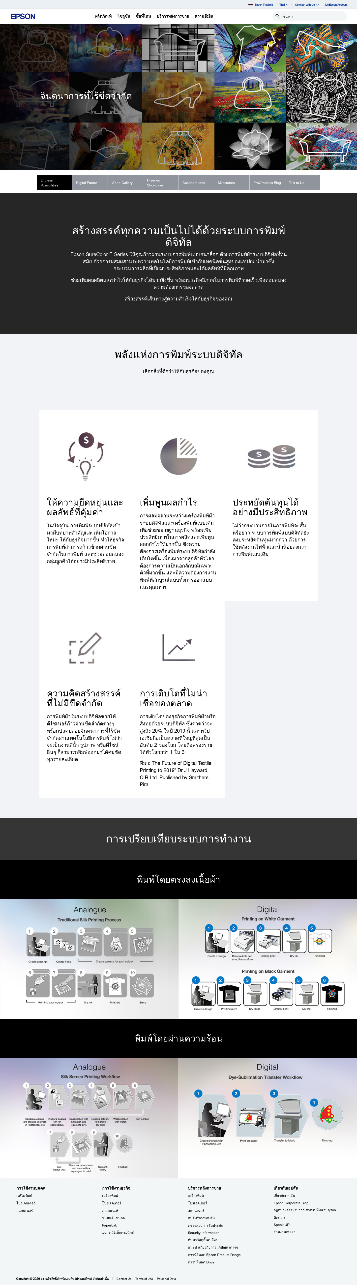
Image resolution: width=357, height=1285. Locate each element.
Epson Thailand (260, 4)
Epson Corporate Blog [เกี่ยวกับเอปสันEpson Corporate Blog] (291, 1203)
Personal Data (166, 1279)
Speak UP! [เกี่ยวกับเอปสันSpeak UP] (282, 1225)
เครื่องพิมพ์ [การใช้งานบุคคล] (24, 1196)
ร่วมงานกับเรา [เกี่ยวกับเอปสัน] (285, 1232)
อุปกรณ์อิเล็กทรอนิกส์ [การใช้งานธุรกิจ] (118, 1232)
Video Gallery (122, 183)
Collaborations (193, 183)
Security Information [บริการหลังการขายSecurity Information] (203, 1233)
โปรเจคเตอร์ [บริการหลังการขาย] (197, 1203)
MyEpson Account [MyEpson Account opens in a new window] (336, 4)
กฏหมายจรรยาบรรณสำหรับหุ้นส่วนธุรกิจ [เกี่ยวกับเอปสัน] (305, 1210)
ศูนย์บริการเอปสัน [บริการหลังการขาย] (201, 1218)
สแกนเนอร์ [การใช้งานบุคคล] (24, 1211)
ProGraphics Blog (267, 183)
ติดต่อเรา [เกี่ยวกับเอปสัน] (281, 1218)
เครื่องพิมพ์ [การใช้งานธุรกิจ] (110, 1196)
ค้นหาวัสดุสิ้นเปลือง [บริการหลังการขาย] (202, 1240)
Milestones (226, 183)
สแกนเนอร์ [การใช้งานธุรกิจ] (110, 1211)
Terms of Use (144, 1279)
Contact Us (124, 1279)
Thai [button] (284, 4)
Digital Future (86, 183)
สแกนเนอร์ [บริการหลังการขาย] (196, 1211)
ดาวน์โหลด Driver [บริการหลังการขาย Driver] (202, 1262)
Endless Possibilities (49, 182)
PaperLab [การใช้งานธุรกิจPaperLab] (109, 1225)
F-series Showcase (155, 182)
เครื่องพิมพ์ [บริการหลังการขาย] (196, 1196)
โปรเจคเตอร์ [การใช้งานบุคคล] (25, 1203)
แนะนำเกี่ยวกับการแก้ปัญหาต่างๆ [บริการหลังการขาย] (213, 1247)
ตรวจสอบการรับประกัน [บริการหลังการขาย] (205, 1225)
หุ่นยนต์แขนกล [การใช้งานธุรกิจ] (113, 1218)
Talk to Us (296, 183)
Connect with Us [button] (307, 4)
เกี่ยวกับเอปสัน (284, 1196)
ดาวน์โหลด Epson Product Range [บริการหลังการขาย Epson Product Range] (214, 1255)
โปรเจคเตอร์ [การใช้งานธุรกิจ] (111, 1203)
